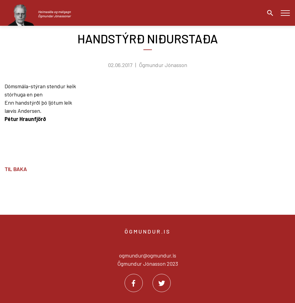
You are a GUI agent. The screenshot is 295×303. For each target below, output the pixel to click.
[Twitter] (162, 283)
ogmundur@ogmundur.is (147, 255)
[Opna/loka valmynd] (285, 13)
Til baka (16, 169)
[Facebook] (134, 283)
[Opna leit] (268, 13)
